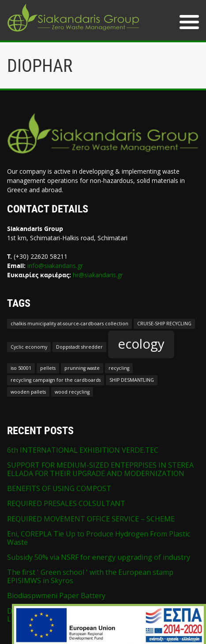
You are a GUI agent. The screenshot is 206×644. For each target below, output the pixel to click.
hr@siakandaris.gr (98, 275)
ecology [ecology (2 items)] (141, 344)
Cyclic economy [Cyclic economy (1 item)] (29, 347)
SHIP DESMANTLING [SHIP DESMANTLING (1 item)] (131, 380)
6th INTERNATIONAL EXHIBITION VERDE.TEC (82, 450)
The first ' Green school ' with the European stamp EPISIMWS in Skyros (90, 576)
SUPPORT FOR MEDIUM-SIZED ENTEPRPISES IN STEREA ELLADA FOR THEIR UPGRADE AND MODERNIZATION (100, 469)
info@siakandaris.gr (55, 265)
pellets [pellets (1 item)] (48, 368)
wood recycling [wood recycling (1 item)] (72, 392)
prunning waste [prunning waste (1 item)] (82, 368)
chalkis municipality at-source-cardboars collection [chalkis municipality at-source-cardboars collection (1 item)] (69, 323)
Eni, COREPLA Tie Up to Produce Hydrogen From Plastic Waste (98, 538)
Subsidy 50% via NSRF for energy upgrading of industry (98, 557)
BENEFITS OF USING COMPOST (59, 488)
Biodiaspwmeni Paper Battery (56, 595)
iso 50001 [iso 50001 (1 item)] (21, 368)
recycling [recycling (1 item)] (119, 368)
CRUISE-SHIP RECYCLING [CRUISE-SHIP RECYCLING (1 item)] (164, 323)
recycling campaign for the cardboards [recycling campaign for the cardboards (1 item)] (56, 380)
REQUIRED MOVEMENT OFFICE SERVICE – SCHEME (91, 519)
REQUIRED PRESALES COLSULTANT (66, 503)
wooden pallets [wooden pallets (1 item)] (28, 392)
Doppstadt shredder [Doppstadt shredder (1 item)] (79, 347)
